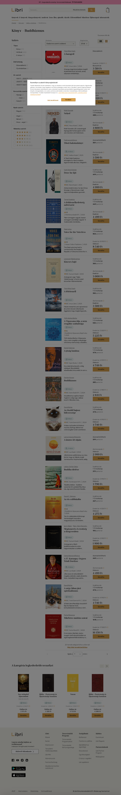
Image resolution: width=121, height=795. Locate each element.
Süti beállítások (52, 100)
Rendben (68, 99)
